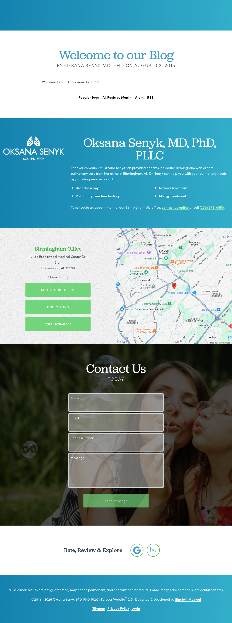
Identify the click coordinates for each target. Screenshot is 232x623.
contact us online (175, 207)
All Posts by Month (117, 97)
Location (169, 15)
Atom (139, 97)
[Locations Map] (174, 285)
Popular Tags (89, 97)
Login (135, 608)
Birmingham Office (58, 248)
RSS (150, 97)
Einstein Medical (188, 599)
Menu (213, 15)
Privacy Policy (118, 608)
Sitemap (98, 608)
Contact (190, 15)
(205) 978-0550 (212, 207)
